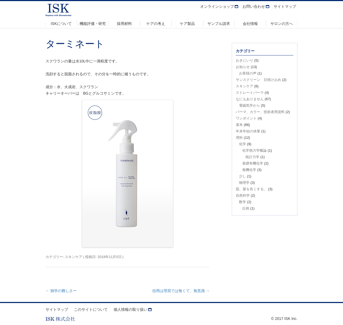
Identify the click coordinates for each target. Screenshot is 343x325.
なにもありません (250, 99)
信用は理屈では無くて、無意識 (181, 291)
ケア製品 (187, 23)
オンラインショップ (217, 6)
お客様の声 (247, 73)
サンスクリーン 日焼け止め (258, 80)
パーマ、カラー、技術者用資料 (260, 112)
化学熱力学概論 (254, 150)
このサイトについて (91, 309)
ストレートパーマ (250, 93)
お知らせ (243, 67)
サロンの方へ (281, 23)
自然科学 (243, 195)
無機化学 (249, 170)
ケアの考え (155, 23)
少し (242, 176)
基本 (239, 125)
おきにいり (244, 60)
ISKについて (61, 23)
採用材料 (124, 23)
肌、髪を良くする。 (251, 189)
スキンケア (73, 257)
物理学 (244, 183)
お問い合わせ (254, 6)
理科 (239, 138)
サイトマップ (285, 6)
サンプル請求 (218, 23)
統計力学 (252, 157)
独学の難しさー (61, 291)
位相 (245, 208)
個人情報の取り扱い (130, 309)
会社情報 (250, 23)
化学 (242, 144)
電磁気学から (249, 105)
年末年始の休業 (248, 131)
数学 (242, 202)
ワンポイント (246, 118)
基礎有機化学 (252, 163)
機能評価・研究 (93, 23)
